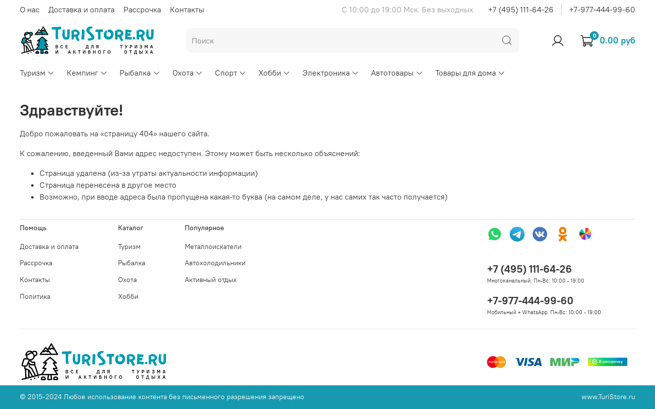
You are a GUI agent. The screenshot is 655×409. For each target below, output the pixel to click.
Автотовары (397, 73)
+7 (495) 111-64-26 (521, 9)
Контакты (187, 9)
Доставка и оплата (81, 9)
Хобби (274, 73)
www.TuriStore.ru (608, 396)
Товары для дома (470, 73)
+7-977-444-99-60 (602, 9)
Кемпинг (87, 73)
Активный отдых (211, 279)
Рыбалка (140, 73)
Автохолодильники (215, 262)
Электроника (330, 73)
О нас (30, 9)
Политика (35, 296)
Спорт (230, 73)
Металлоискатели (213, 246)
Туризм (37, 73)
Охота (187, 73)
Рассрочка (142, 9)
